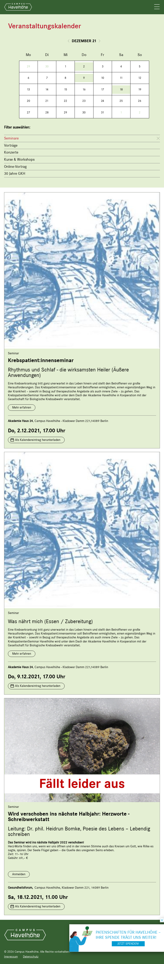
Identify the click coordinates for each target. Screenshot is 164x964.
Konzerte (11, 152)
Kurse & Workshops (19, 159)
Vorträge (10, 145)
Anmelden (18, 874)
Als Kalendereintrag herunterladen (37, 440)
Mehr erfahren (21, 407)
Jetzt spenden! (128, 943)
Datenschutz (30, 956)
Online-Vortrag (15, 166)
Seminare (11, 138)
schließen (162, 920)
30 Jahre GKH (14, 173)
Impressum (11, 956)
